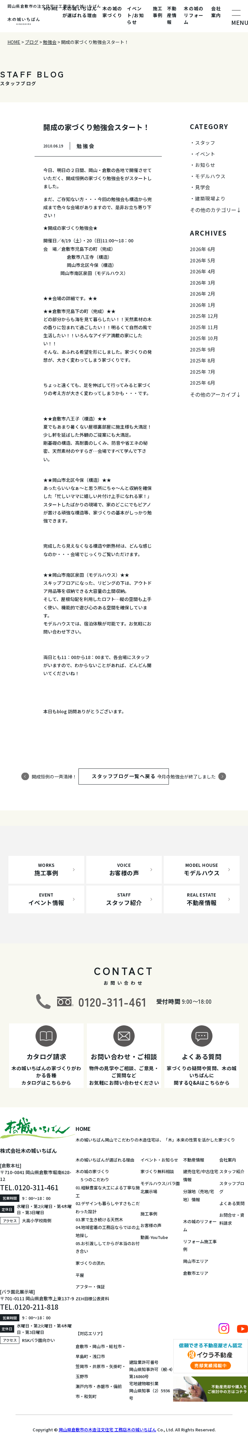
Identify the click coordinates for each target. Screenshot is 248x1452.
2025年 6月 (202, 382)
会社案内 (216, 11)
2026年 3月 (202, 282)
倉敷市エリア (195, 1273)
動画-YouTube (154, 1237)
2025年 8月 (202, 360)
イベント (205, 153)
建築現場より (210, 198)
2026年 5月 (202, 260)
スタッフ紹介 (231, 1171)
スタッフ (205, 142)
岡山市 (98, 1346)
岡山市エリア (195, 1261)
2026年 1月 (202, 304)
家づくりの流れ (90, 1263)
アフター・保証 (90, 1287)
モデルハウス (210, 176)
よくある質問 (231, 1203)
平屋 (80, 1275)
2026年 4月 (202, 271)
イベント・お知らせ (159, 1160)
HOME (51, 8)
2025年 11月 (204, 327)
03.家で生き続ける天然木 (99, 1219)
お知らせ (205, 164)
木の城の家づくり (112, 11)
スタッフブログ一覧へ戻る (130, 776)
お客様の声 (150, 1225)
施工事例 (158, 11)
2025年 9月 (202, 349)
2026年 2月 (202, 293)
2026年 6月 (202, 249)
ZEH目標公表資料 (92, 1298)
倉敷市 (82, 1346)
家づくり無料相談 (157, 1171)
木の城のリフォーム (194, 15)
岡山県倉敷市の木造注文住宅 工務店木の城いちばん (107, 1430)
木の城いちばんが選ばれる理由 (79, 11)
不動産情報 (172, 15)
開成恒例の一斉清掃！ (54, 776)
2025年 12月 (204, 315)
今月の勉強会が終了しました (186, 776)
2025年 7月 (202, 371)
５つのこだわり (92, 1179)
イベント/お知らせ (135, 15)
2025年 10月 (204, 338)
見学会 (202, 187)
